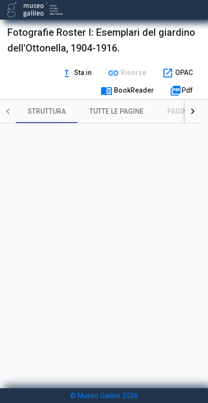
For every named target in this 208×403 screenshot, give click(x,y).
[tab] (47, 111)
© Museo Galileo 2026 (104, 396)
